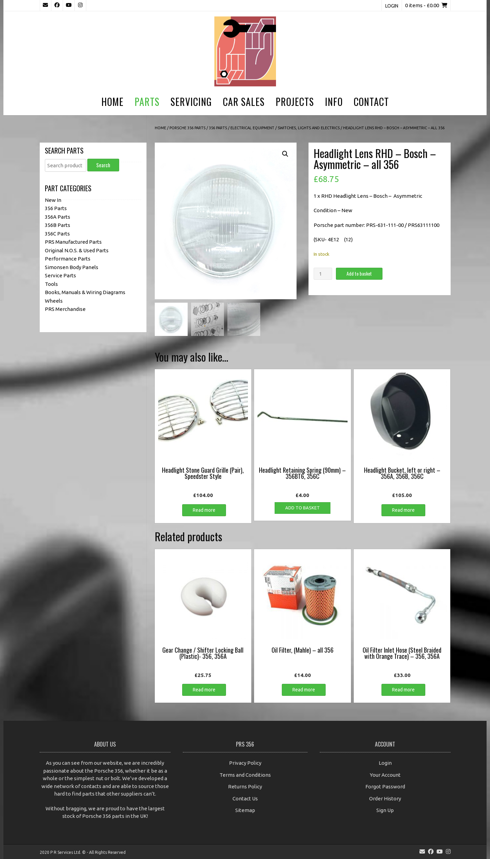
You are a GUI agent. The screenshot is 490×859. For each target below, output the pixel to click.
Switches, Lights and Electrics (309, 128)
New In (53, 200)
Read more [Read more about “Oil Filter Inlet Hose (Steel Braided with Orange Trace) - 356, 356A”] (403, 689)
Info (334, 102)
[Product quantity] (323, 274)
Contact (371, 102)
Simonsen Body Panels (71, 267)
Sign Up (385, 810)
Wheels (54, 301)
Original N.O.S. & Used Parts (77, 250)
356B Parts (57, 225)
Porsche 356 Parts (187, 128)
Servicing (191, 102)
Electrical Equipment (252, 128)
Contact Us (245, 798)
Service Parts (60, 275)
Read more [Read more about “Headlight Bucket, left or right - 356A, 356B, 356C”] (403, 509)
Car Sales (244, 102)
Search (103, 165)
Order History (385, 798)
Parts (147, 102)
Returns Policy (245, 786)
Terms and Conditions (245, 774)
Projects (295, 102)
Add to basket (359, 273)
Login (391, 6)
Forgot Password (385, 786)
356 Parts (218, 128)
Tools (51, 284)
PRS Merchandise (65, 309)
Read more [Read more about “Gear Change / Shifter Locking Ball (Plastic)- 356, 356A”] (204, 689)
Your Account (385, 774)
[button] (285, 154)
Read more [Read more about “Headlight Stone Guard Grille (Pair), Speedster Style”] (204, 509)
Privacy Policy (245, 763)
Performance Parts (67, 259)
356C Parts (57, 234)
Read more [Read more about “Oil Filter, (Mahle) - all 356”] (303, 689)
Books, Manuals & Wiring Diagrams (85, 292)
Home (112, 102)
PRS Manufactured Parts (73, 242)
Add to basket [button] (302, 507)
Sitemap (245, 810)
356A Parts (57, 217)
